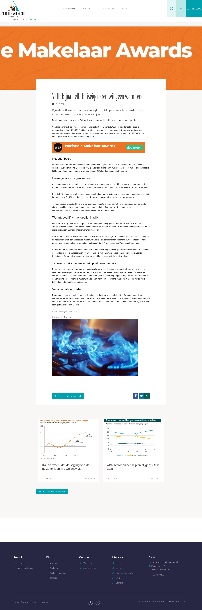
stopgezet (66, 210)
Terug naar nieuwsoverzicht (68, 396)
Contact (125, 8)
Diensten (87, 8)
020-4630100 (158, 574)
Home (140, 601)
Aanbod (69, 8)
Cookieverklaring (174, 601)
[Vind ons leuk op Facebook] (90, 602)
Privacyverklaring (159, 601)
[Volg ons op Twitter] (97, 602)
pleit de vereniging (70, 295)
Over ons (107, 8)
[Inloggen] (171, 8)
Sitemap (148, 601)
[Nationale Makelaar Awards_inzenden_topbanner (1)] (101, 147)
